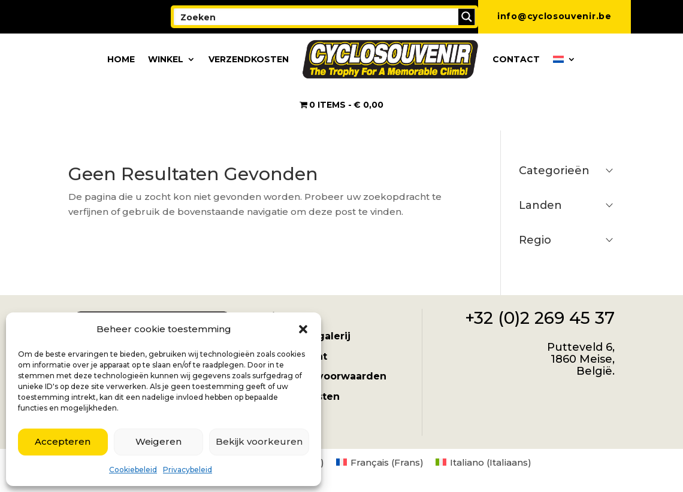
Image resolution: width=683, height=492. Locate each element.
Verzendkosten (248, 59)
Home (121, 59)
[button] (303, 329)
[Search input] (316, 17)
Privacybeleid (187, 469)
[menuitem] (564, 59)
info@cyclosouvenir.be (554, 16)
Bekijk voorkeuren (259, 441)
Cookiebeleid (133, 469)
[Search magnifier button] (466, 16)
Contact (516, 59)
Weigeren (158, 441)
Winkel (165, 59)
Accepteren (62, 441)
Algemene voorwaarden (323, 376)
